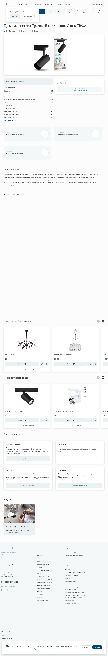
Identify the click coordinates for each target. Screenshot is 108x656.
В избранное (12, 35)
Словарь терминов (9, 624)
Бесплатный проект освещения (73, 540)
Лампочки (41, 580)
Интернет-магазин (9, 639)
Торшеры (41, 553)
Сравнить (27, 35)
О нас (31, 4)
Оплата (6, 603)
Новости (67, 564)
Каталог (19, 4)
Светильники (42, 544)
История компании (70, 567)
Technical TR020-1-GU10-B (17, 397)
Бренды (49, 4)
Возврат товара (8, 610)
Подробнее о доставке (78, 471)
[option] (53, 59)
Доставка (6, 606)
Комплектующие (43, 586)
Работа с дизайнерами (71, 561)
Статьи (6, 621)
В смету (40, 35)
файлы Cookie (48, 646)
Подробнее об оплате (29, 471)
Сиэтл (11, 4)
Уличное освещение (44, 562)
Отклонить (85, 647)
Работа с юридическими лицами (74, 558)
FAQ (5, 600)
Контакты (66, 4)
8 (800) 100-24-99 (9, 540)
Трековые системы (44, 556)
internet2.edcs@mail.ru (11, 550)
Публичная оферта (70, 586)
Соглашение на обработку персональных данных (72, 574)
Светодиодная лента (44, 571)
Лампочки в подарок (70, 538)
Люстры (40, 540)
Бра (39, 547)
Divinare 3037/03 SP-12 (15, 340)
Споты (40, 559)
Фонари (40, 577)
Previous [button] (95, 307)
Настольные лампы (44, 550)
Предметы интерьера (44, 574)
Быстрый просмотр (31, 355)
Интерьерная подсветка (45, 568)
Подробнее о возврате (29, 445)
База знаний (58, 4)
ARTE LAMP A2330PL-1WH (66, 397)
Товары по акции (43, 538)
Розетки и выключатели (45, 565)
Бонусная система (69, 544)
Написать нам (8, 553)
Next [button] (100, 307)
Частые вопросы (40, 4)
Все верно (15, 16)
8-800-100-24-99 (97, 4)
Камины (40, 583)
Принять (97, 647)
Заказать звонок (9, 543)
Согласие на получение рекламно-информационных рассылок (74, 582)
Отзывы (66, 555)
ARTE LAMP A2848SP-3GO (66, 340)
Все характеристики (13, 125)
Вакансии (67, 570)
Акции (26, 4)
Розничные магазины (10, 635)
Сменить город (28, 16)
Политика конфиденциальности (74, 578)
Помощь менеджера (78, 95)
